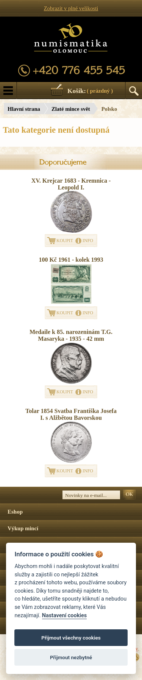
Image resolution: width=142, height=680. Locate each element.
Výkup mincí (23, 528)
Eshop (15, 512)
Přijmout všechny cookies (71, 638)
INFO (88, 240)
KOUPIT (64, 240)
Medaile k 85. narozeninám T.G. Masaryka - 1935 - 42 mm (71, 335)
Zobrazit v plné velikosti (71, 8)
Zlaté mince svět (70, 109)
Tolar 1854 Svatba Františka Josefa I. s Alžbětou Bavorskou (71, 414)
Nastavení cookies (64, 615)
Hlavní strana (24, 109)
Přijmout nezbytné (71, 657)
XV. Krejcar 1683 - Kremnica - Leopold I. (71, 184)
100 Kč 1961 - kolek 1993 (71, 259)
